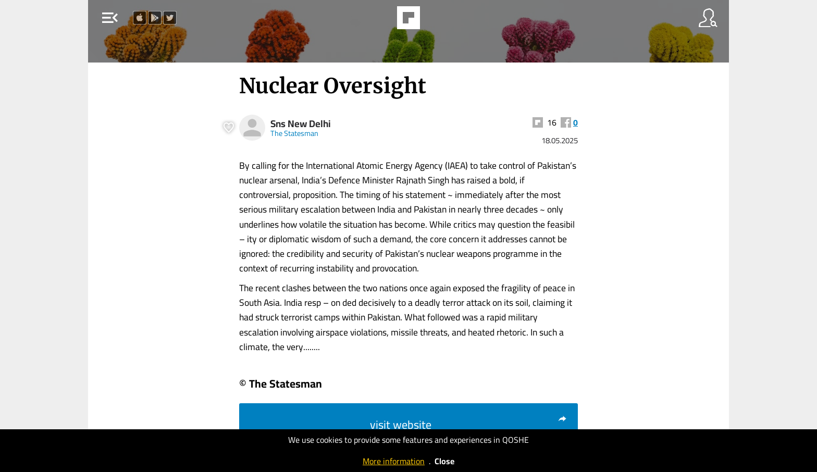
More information (394, 461)
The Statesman (294, 133)
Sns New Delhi (300, 124)
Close (444, 461)
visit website (468, 425)
